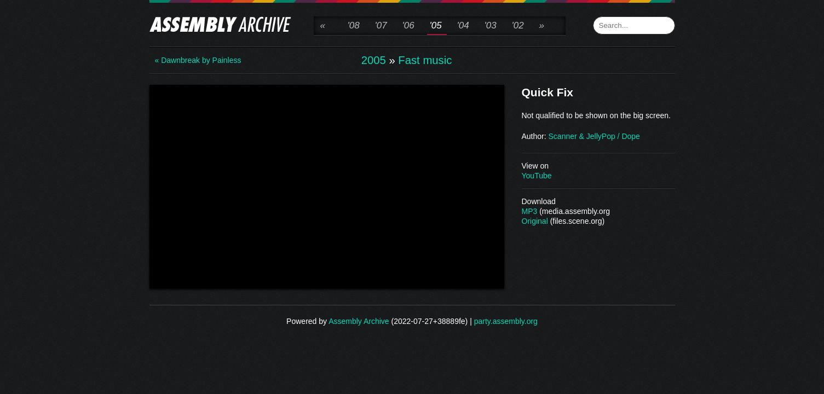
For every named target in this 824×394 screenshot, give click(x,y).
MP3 (530, 211)
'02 (518, 25)
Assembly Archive (359, 321)
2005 (373, 60)
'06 (408, 25)
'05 (436, 25)
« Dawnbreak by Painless (198, 60)
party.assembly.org (506, 321)
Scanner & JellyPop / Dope (594, 136)
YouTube (537, 175)
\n (327, 185)
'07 (381, 25)
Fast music (425, 60)
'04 (463, 25)
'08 (354, 25)
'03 (491, 25)
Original (535, 221)
